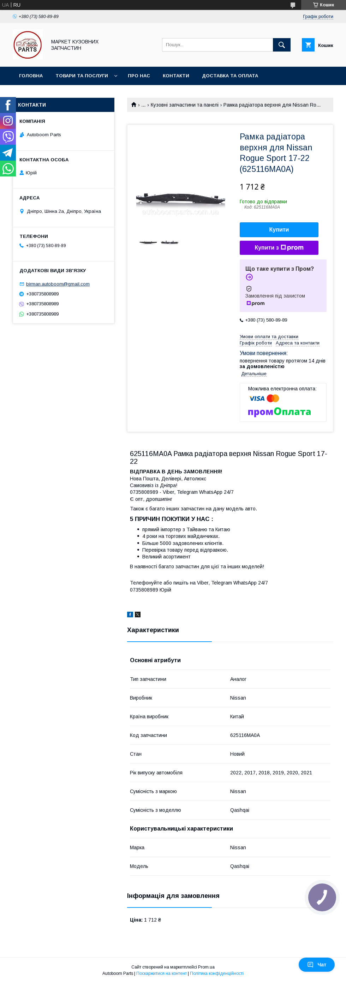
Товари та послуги (81, 75)
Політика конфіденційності (217, 973)
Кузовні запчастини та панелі (185, 105)
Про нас (139, 75)
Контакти (176, 75)
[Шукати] (282, 45)
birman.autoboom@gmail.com (58, 284)
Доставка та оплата (230, 75)
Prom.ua (206, 967)
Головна (31, 75)
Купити (279, 230)
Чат (316, 964)
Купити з (279, 248)
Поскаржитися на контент (161, 973)
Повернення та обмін (49, 94)
